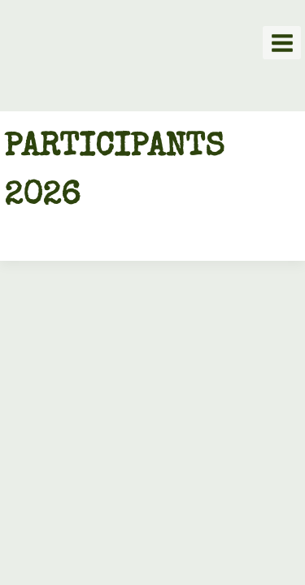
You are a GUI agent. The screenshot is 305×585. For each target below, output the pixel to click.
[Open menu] (282, 42)
